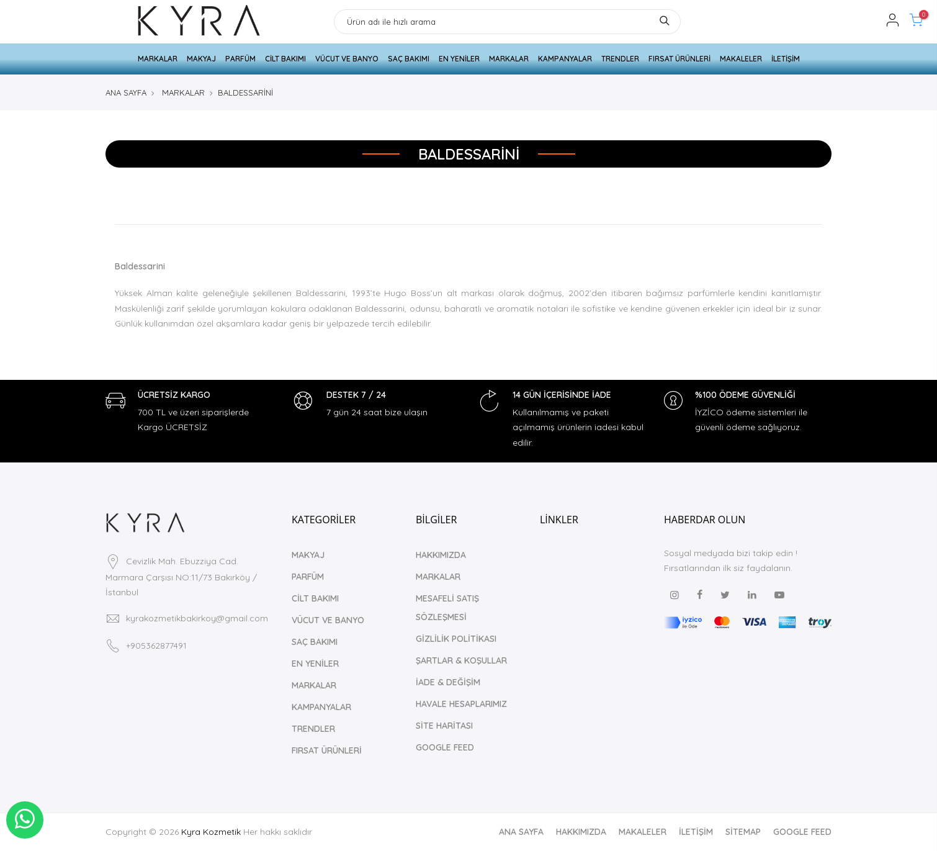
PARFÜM (240, 58)
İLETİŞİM (785, 58)
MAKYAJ (201, 58)
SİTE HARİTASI (444, 725)
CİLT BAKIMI (285, 58)
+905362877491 (156, 645)
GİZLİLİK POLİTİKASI (456, 638)
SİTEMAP (743, 831)
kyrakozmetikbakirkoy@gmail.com (197, 618)
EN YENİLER (459, 58)
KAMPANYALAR (565, 58)
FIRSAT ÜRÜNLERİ (679, 58)
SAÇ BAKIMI (408, 58)
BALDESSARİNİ (245, 92)
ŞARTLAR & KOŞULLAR (461, 660)
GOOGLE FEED (445, 747)
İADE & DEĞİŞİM (448, 682)
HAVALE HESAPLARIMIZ (461, 703)
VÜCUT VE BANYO (347, 58)
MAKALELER (741, 58)
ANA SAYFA (125, 92)
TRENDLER (620, 58)
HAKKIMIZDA (441, 555)
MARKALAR (157, 58)
